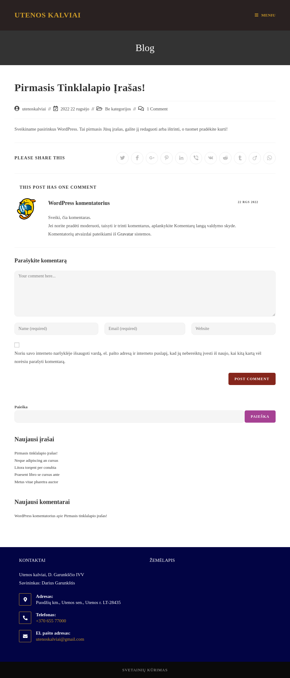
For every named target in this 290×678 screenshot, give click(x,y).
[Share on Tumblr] (240, 158)
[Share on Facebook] (137, 158)
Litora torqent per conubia (35, 467)
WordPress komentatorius (79, 203)
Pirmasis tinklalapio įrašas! (36, 453)
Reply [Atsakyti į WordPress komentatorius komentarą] (270, 202)
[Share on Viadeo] (255, 158)
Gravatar (125, 234)
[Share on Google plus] (152, 158)
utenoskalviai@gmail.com (60, 639)
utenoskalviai (34, 108)
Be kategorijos (118, 108)
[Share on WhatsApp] (269, 158)
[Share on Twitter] (122, 158)
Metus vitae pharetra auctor (36, 482)
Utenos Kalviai (47, 15)
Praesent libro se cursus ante (36, 474)
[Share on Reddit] (225, 158)
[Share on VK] (211, 158)
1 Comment (157, 108)
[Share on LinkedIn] (181, 158)
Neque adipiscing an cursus (36, 460)
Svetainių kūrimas (145, 670)
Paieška (21, 407)
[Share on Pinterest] (166, 158)
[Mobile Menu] (265, 15)
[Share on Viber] (196, 158)
